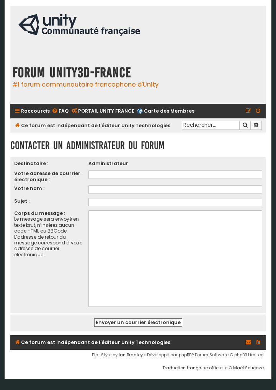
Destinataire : (31, 163)
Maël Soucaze (248, 368)
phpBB (185, 355)
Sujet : (21, 201)
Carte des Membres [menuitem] (169, 111)
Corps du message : (39, 213)
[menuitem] (60, 111)
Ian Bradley (131, 355)
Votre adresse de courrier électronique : (47, 176)
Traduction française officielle (194, 368)
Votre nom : (29, 188)
